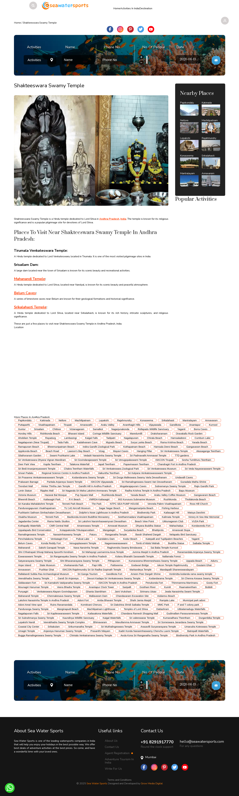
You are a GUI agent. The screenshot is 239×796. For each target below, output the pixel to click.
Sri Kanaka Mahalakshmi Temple (36, 503)
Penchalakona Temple (30, 538)
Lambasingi (70, 438)
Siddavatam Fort (27, 582)
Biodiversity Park (146, 512)
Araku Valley (107, 424)
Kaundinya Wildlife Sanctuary (78, 617)
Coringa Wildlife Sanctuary (107, 433)
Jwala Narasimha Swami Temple (182, 591)
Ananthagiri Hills (131, 424)
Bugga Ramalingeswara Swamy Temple (39, 635)
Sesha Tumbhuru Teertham (196, 459)
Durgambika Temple (209, 617)
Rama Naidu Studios (58, 521)
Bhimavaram (100, 622)
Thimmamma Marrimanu (184, 582)
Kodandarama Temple (161, 578)
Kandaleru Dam (106, 538)
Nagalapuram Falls (28, 613)
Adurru (214, 560)
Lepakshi (104, 420)
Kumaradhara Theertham (176, 617)
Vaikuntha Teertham (108, 473)
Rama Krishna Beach (171, 442)
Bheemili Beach (26, 499)
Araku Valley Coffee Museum (170, 495)
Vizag (101, 451)
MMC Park (163, 604)
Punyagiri (23, 591)
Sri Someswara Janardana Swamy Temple (180, 622)
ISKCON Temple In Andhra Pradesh (117, 582)
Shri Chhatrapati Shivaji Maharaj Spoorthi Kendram (45, 552)
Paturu (93, 534)
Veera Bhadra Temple (68, 587)
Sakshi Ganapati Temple (52, 547)
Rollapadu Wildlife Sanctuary (153, 429)
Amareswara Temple (88, 525)
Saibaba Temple (201, 543)
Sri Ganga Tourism (88, 574)
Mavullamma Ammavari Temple (132, 622)
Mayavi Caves (120, 451)
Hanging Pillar (144, 451)
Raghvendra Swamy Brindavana (124, 547)
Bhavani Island (76, 433)
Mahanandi (24, 547)
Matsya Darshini (196, 512)
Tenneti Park (52, 516)
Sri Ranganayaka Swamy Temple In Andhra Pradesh (78, 556)
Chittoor (56, 429)
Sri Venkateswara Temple (174, 451)
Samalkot (98, 429)
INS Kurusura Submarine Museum (136, 499)
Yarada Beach (199, 442)
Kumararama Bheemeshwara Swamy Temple (153, 560)
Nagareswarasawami (116, 543)
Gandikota (175, 424)
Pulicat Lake (82, 538)
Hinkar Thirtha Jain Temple (55, 486)
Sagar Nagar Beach (109, 508)
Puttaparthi (24, 424)
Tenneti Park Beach (72, 503)
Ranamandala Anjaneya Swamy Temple (198, 552)
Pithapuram (114, 560)
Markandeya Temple (141, 569)
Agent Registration (119, 753)
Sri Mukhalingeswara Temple (116, 626)
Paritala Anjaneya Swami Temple (64, 481)
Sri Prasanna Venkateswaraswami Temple (41, 477)
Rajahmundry (124, 420)
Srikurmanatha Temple (80, 626)
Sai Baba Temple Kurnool (164, 547)
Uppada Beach (194, 560)
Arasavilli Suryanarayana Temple (158, 626)
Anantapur (194, 424)
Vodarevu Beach (166, 595)
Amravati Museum (117, 525)
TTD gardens (182, 455)
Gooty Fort (212, 582)
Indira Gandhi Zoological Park (99, 446)
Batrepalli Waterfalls (198, 631)
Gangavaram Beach (197, 446)
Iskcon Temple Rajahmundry (172, 565)
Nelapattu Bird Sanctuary (183, 534)
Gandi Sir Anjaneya (68, 578)
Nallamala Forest (171, 556)
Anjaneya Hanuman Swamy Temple (62, 631)
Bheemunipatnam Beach (61, 446)
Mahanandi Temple (28, 595)
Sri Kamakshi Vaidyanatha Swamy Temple (67, 582)
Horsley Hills (25, 433)
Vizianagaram (77, 429)
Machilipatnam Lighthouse (101, 609)
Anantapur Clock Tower (101, 587)
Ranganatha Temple (116, 534)
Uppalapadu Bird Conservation (34, 530)
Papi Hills (97, 565)
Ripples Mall (47, 490)
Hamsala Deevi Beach (166, 446)
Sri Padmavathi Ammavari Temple (148, 455)
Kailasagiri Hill (171, 512)
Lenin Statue (25, 490)
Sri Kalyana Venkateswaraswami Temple (150, 473)
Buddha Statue (176, 543)
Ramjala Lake (167, 600)
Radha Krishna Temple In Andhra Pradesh (147, 490)
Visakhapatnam (46, 424)
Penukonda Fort (154, 582)
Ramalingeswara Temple (31, 534)
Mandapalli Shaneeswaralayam (177, 569)
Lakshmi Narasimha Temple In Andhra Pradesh (43, 600)
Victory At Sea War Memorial (203, 516)
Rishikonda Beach (50, 433)
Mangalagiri (109, 530)
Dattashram (162, 609)
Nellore (62, 420)
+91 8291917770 (158, 742)
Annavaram (211, 420)
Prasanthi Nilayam (100, 631)
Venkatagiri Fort (59, 538)
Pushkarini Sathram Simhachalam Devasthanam (44, 512)
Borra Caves (200, 429)
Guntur (22, 429)
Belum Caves (25, 543)
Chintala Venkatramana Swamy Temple (91, 635)
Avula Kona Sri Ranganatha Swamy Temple (144, 635)
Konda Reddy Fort (51, 543)
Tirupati (67, 424)
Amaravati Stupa (181, 530)
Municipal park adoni (194, 600)
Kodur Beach (130, 538)
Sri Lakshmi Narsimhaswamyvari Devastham (102, 521)
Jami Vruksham (123, 591)
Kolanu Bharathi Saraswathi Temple (134, 556)
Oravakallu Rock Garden (189, 433)
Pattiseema (116, 565)
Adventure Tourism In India (119, 761)
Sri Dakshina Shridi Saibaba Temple (129, 604)
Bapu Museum (187, 490)
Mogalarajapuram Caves (133, 486)
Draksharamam (159, 433)
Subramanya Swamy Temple (170, 486)
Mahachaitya (176, 525)
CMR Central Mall (59, 525)
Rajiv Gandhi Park (204, 486)
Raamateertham (188, 587)
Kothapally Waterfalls (29, 525)
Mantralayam (190, 420)
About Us (111, 740)
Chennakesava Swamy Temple (64, 595)
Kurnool (213, 424)
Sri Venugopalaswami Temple (131, 459)
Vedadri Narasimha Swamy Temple (102, 455)
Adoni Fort (83, 600)
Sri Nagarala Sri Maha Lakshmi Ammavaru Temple (89, 490)
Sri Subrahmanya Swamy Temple (36, 617)
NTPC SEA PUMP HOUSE (124, 503)
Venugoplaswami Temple (82, 543)
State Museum (47, 565)
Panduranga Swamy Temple (33, 609)
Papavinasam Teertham (136, 464)
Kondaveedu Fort (201, 525)
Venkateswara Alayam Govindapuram (57, 591)
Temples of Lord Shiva (136, 609)
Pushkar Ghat (46, 569)
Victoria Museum (27, 495)
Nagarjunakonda (120, 429)
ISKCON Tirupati (164, 459)
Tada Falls (63, 442)
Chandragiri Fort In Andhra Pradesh (176, 464)
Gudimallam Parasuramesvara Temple (187, 613)
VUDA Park (198, 521)
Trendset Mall (25, 486)
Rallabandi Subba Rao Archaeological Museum (43, 574)
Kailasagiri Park (52, 499)
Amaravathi (86, 424)
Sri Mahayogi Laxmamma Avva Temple (103, 552)
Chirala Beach (154, 438)
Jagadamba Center (28, 521)
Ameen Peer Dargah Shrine (146, 574)
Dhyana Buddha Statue (148, 525)
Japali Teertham (106, 464)
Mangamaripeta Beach (141, 508)
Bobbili (209, 587)
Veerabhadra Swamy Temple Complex (64, 622)
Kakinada (45, 420)
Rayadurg (50, 438)
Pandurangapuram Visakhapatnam (37, 508)
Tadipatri (111, 438)
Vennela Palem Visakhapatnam (164, 503)
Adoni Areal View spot (30, 604)
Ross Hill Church (199, 503)
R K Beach (75, 499)
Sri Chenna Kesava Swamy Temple (200, 578)
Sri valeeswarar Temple (142, 617)
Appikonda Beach (27, 451)
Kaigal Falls (91, 438)
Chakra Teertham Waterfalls (79, 468)
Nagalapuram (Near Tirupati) (33, 442)
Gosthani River (148, 587)
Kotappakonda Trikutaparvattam (77, 530)
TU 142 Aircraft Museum (77, 508)
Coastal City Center (28, 626)
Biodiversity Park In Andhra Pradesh (195, 635)
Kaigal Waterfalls (112, 617)
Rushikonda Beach (112, 495)
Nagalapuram (131, 438)
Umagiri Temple (26, 631)
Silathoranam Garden (29, 455)
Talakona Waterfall (80, 464)
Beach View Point (144, 521)
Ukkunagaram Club (172, 521)
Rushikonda (170, 499)
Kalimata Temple (171, 516)
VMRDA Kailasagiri (99, 499)
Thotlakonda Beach (195, 499)
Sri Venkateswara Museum (161, 468)
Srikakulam (54, 626)
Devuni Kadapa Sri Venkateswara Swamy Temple (113, 578)
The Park (97, 503)
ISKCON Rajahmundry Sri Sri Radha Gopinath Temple (91, 569)
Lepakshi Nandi (26, 622)
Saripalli (127, 587)
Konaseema (146, 420)
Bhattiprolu (158, 530)
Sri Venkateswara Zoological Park (120, 468)
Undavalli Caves (184, 477)
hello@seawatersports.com (202, 741)
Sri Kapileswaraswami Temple (63, 613)
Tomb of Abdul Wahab (148, 543)
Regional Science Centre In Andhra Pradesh (66, 473)
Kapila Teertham (52, 464)
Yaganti (181, 429)
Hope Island (24, 565)
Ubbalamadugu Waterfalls (191, 609)
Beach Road (52, 451)
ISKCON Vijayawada (102, 481)
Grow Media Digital (152, 783)
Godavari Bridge (140, 565)
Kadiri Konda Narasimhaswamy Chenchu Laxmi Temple (149, 631)
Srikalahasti (167, 420)
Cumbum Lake (203, 438)
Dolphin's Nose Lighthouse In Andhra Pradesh (104, 512)
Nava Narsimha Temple (86, 547)
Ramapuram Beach (28, 446)
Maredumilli (136, 433)
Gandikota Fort (114, 574)
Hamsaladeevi (178, 438)
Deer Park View (26, 464)
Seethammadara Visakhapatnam (135, 516)
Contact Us (112, 747)
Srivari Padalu (25, 473)
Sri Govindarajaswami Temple (90, 459)
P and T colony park (188, 604)
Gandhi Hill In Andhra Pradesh (95, 486)
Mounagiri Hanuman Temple (33, 587)
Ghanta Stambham (96, 591)
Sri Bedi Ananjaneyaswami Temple (37, 468)
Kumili (167, 587)
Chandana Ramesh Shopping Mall (139, 613)
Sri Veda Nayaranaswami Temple (203, 468)
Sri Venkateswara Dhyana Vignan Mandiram (42, 459)
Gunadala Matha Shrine (193, 481)
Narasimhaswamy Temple (67, 534)
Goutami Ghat (204, 565)
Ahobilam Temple (27, 438)
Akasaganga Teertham (208, 451)
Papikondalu (25, 420)
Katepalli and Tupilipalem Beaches (164, 538)
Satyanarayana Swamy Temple (35, 560)
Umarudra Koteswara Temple (200, 626)
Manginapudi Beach (68, 609)
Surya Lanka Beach (141, 442)
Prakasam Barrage (28, 481)
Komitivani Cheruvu (91, 604)
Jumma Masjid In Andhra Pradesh (150, 552)
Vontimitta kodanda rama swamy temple (190, 574)
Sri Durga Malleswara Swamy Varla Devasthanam (140, 477)
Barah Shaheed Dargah (148, 534)
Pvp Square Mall (84, 495)
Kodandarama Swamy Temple (88, 477)
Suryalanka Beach (134, 530)
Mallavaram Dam (98, 595)
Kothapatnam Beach (134, 446)
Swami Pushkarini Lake (62, 455)
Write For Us (113, 768)
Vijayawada (155, 424)
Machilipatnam (82, 420)
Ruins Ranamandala (61, 604)
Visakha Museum (27, 516)
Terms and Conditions (120, 780)
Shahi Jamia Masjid (140, 600)
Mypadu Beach (114, 442)
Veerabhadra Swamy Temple (33, 578)
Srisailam (39, 429)
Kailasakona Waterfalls (100, 613)
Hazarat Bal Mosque (56, 495)
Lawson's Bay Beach (79, 451)
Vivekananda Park (73, 565)
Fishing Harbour (170, 508)
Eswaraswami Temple (30, 556)
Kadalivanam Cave (87, 442)
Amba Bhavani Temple (109, 600)
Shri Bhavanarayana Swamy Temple (79, 560)
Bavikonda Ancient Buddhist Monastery (88, 516)
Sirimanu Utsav (148, 591)
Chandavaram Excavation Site (132, 595)
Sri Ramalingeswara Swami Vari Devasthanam (147, 481)
